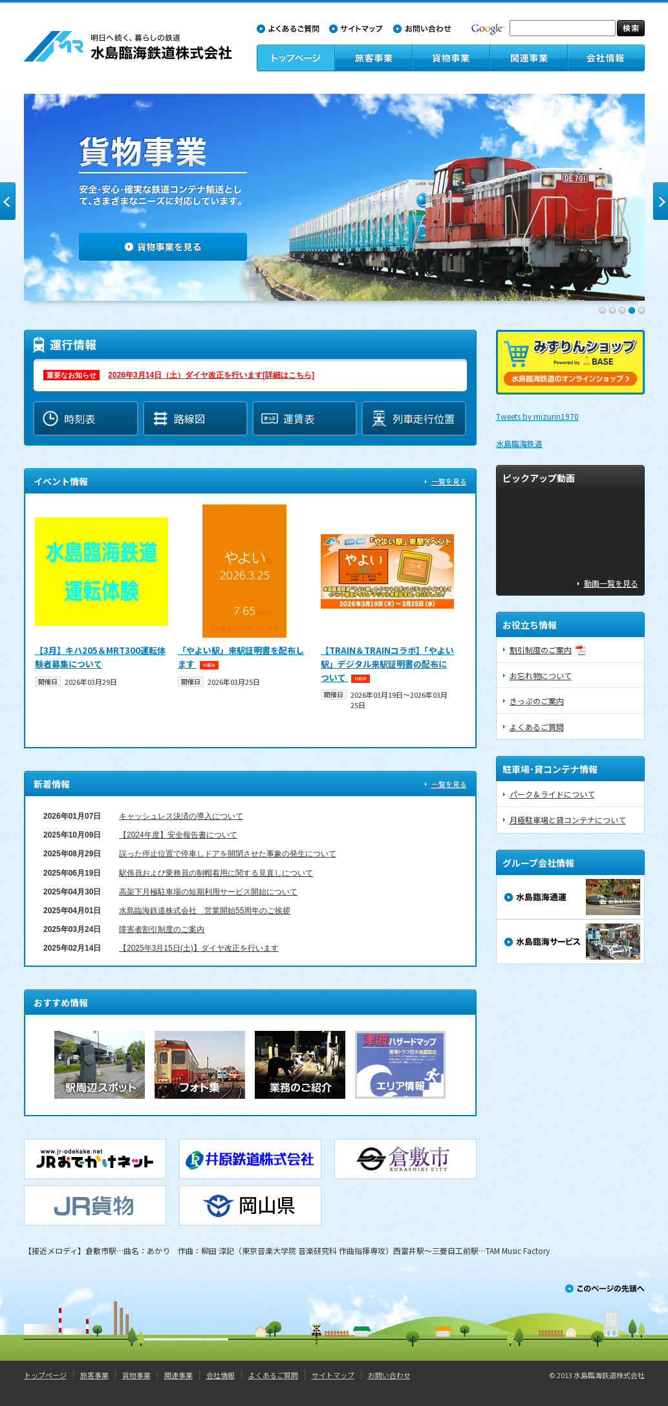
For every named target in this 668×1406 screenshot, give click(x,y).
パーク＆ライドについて (552, 793)
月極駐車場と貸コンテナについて (568, 819)
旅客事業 (94, 1375)
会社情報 (220, 1375)
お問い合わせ (389, 1375)
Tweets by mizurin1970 (537, 416)
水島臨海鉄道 (519, 443)
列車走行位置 (413, 418)
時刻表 (68, 418)
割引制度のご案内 (541, 649)
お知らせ (250, 881)
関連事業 (178, 1375)
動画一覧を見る (611, 583)
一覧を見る (449, 481)
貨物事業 (136, 1375)
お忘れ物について (541, 675)
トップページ (45, 1375)
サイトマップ (333, 1375)
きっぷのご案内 (537, 700)
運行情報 (250, 375)
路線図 (178, 418)
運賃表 (287, 418)
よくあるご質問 (537, 726)
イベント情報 (250, 620)
